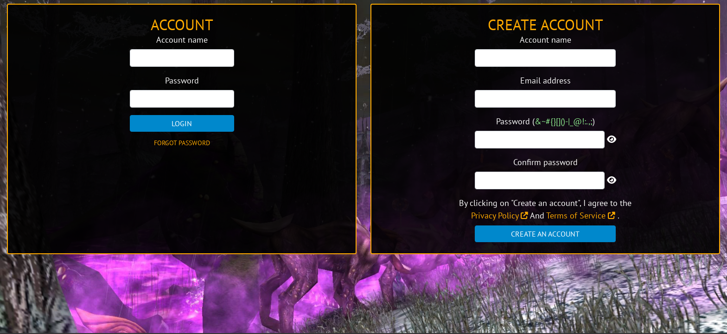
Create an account (545, 233)
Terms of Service (580, 215)
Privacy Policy (499, 215)
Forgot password (182, 143)
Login (182, 123)
